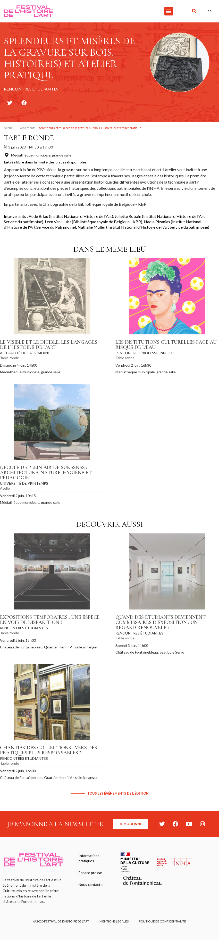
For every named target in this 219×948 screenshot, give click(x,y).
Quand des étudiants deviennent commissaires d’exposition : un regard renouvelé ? (160, 622)
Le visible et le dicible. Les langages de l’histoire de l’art (48, 344)
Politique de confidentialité (162, 921)
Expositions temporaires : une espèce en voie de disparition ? (50, 619)
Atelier (5, 488)
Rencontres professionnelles (145, 353)
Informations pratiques (89, 858)
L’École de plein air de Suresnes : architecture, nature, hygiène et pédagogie (46, 472)
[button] (168, 11)
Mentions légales (114, 921)
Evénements (27, 128)
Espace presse (90, 872)
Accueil (9, 128)
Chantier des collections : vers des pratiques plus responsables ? (48, 750)
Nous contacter (91, 884)
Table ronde (29, 138)
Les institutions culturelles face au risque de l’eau (166, 344)
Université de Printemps (24, 483)
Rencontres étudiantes (24, 628)
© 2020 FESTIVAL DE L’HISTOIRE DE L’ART (61, 921)
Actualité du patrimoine (25, 353)
